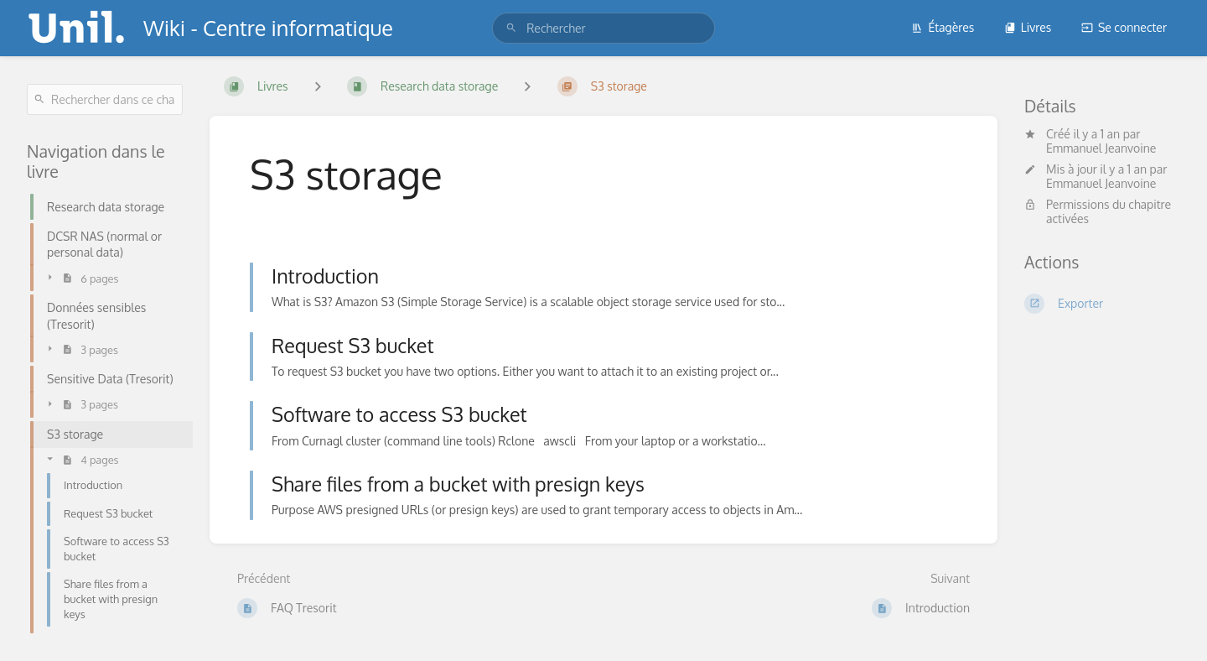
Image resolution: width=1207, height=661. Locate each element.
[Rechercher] (511, 28)
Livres (1028, 27)
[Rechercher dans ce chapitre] (105, 99)
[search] (603, 28)
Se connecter (1124, 27)
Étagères (942, 27)
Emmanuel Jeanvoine (1101, 148)
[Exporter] (1102, 304)
